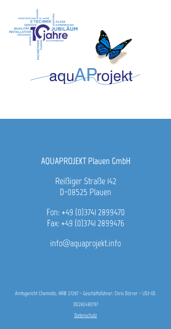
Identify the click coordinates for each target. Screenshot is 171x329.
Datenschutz (85, 315)
